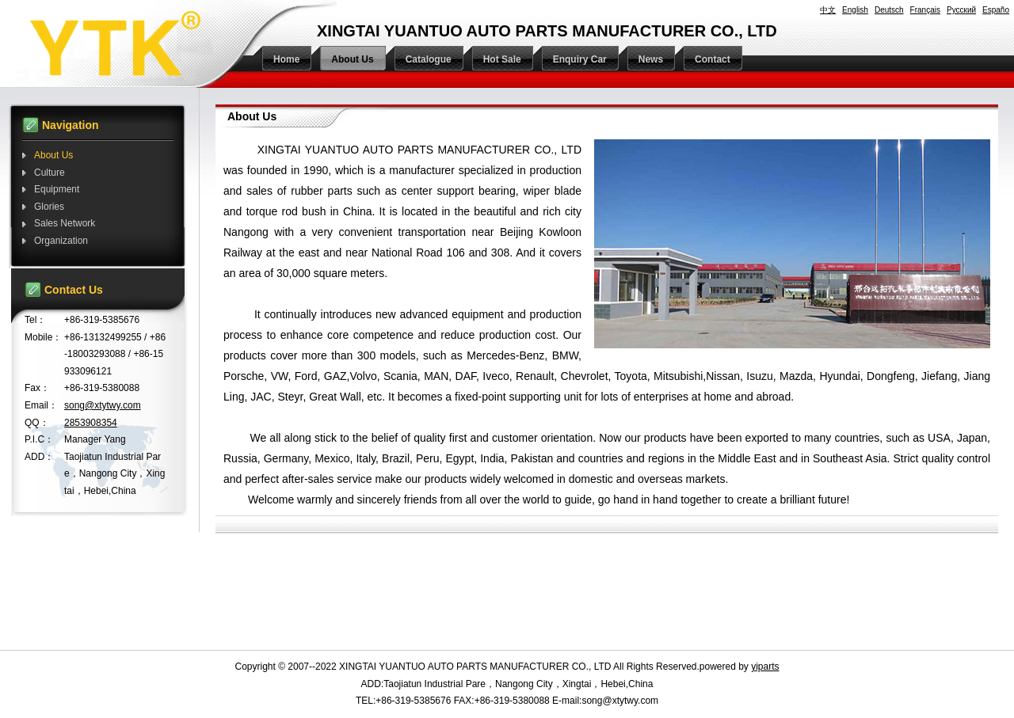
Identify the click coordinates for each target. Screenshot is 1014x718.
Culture (49, 172)
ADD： (39, 456)
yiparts (765, 666)
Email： (41, 405)
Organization (61, 240)
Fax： (37, 387)
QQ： (37, 422)
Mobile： (43, 337)
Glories (49, 206)
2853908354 (90, 422)
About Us (53, 155)
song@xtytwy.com (102, 405)
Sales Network (64, 223)
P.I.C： (39, 439)
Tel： (35, 319)
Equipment (56, 189)
